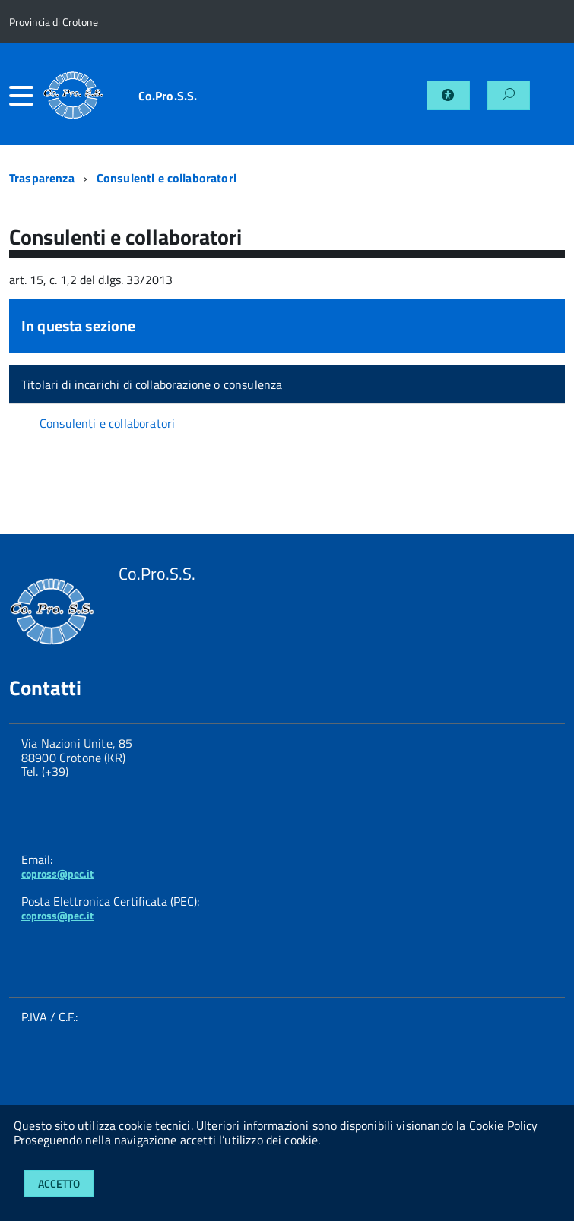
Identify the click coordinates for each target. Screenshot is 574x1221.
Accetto (59, 1183)
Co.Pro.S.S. (168, 96)
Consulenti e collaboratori (166, 178)
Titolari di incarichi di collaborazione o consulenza (151, 384)
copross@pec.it (57, 873)
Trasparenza (42, 178)
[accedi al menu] (26, 95)
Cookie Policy (503, 1125)
